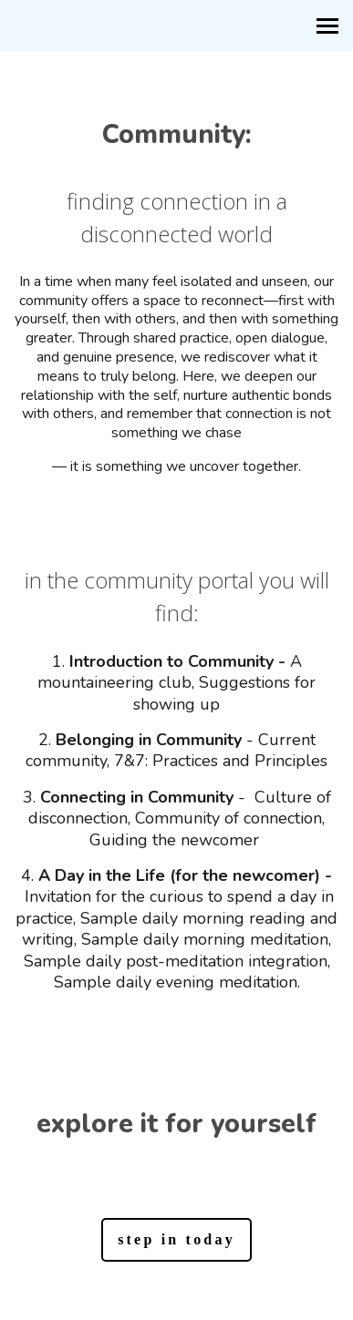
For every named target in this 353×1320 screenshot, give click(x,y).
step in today (176, 1239)
